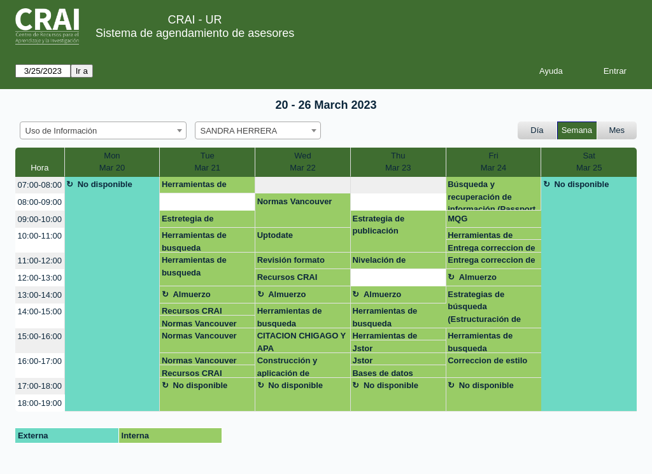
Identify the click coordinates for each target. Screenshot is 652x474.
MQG (457, 218)
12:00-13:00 (40, 277)
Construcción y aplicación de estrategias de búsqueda (287, 366)
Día (536, 130)
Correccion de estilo (487, 360)
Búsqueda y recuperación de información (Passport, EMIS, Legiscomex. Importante (493, 195)
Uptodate (275, 235)
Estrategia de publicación (378, 225)
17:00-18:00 (40, 386)
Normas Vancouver (294, 201)
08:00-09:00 (40, 202)
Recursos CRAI (287, 277)
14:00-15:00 (40, 311)
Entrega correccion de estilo (491, 248)
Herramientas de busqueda (194, 186)
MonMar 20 (112, 162)
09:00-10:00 (40, 219)
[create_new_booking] (302, 185)
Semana (577, 130)
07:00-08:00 (40, 185)
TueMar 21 (207, 162)
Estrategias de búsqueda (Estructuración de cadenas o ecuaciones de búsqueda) (491, 308)
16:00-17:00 (40, 361)
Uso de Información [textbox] (61, 131)
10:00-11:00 (40, 235)
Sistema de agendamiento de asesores (195, 33)
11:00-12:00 (40, 260)
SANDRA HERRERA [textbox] (239, 131)
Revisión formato (291, 260)
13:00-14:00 (40, 295)
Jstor (362, 348)
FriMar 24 (493, 162)
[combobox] (103, 130)
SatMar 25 (589, 162)
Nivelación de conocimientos (381, 262)
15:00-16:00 (40, 336)
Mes (617, 130)
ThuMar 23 (398, 162)
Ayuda (551, 71)
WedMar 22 (302, 162)
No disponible (105, 184)
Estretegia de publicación (188, 221)
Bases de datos (382, 373)
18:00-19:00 (40, 403)
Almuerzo (478, 277)
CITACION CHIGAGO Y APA (301, 341)
